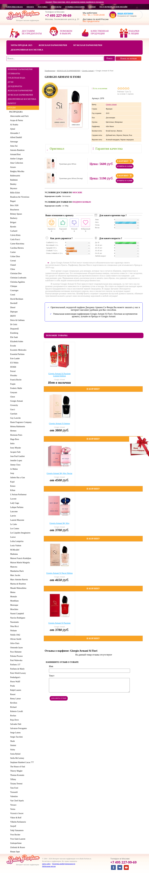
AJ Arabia (13, 125)
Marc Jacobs (14, 575)
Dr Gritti (13, 324)
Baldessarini (14, 176)
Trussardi (13, 792)
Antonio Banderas (17, 150)
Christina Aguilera (17, 282)
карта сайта (46, 864)
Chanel (12, 265)
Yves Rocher (14, 835)
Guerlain (13, 414)
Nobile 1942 (14, 635)
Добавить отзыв (58, 698)
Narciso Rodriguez (17, 618)
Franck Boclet (15, 380)
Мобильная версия (49, 866)
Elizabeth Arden (16, 341)
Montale (13, 597)
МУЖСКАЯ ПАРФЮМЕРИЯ (20, 95)
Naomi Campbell (16, 614)
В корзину (124, 161)
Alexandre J (14, 133)
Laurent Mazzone (16, 520)
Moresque (13, 605)
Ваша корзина (125, 13)
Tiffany (12, 779)
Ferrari (12, 371)
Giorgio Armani (16, 401)
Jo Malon (13, 469)
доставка (42, 7)
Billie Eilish (14, 193)
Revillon (13, 703)
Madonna (13, 554)
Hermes (12, 431)
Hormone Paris (15, 435)
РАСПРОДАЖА (16, 112)
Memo (12, 592)
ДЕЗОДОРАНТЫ (15, 86)
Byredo (12, 227)
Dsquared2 (14, 329)
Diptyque (13, 312)
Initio (11, 443)
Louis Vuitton (15, 545)
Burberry (13, 218)
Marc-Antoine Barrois (18, 580)
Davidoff (13, 303)
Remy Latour (15, 699)
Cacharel (13, 231)
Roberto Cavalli (16, 711)
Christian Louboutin (17, 278)
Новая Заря (14, 852)
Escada (12, 346)
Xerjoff (12, 826)
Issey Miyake (15, 448)
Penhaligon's (14, 677)
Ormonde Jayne (16, 648)
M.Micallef (14, 550)
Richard (12, 707)
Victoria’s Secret (16, 813)
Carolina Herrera (16, 248)
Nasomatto (14, 622)
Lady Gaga (14, 503)
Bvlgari (12, 222)
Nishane (13, 631)
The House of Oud (17, 767)
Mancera (13, 567)
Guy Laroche (15, 418)
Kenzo (12, 486)
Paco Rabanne (15, 652)
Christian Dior (15, 273)
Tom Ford (13, 788)
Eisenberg (13, 333)
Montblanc (14, 601)
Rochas (12, 716)
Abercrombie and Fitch (19, 116)
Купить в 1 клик (125, 166)
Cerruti (12, 261)
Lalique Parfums (16, 507)
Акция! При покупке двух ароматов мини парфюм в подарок (74, 2)
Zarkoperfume (15, 843)
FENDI (12, 367)
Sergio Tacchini (16, 737)
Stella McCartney (16, 758)
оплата (30, 7)
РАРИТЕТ (12, 103)
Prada (12, 686)
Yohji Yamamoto (16, 830)
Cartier (12, 252)
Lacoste (12, 499)
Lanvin (12, 516)
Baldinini (13, 180)
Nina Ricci (14, 626)
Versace (12, 805)
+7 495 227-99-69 (58, 15)
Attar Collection (16, 163)
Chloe (12, 269)
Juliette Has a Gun (17, 477)
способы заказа (14, 7)
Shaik (12, 741)
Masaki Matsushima (17, 588)
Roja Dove (14, 720)
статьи (92, 7)
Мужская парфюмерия (87, 45)
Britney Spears (15, 214)
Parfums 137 (14, 665)
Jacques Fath (14, 452)
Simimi (12, 745)
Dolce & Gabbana (17, 320)
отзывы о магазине (75, 7)
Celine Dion (14, 256)
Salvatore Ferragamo (18, 728)
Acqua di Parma (16, 120)
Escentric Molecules (17, 350)
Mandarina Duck (16, 571)
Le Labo (13, 524)
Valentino (13, 796)
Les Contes (14, 528)
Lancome (13, 511)
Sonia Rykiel (14, 754)
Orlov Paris (14, 643)
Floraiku (13, 375)
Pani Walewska (15, 660)
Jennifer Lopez (15, 460)
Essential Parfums (17, 354)
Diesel (12, 307)
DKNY (12, 316)
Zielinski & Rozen (17, 847)
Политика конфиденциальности (63, 864)
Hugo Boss (14, 439)
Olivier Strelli (15, 639)
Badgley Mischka (16, 171)
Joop (11, 473)
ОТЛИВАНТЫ (14, 74)
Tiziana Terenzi (15, 784)
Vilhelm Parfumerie (17, 822)
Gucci (12, 409)
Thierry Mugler (15, 771)
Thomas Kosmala (16, 775)
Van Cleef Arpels (16, 801)
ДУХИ (10, 82)
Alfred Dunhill (15, 137)
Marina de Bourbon (17, 584)
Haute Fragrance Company (20, 422)
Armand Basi (15, 154)
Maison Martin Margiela (19, 562)
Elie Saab (13, 337)
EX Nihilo (13, 363)
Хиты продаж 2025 (21, 45)
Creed (12, 295)
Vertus (12, 809)
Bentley (12, 184)
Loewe (12, 537)
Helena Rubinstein (17, 426)
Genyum (13, 392)
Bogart (12, 201)
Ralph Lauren (15, 690)
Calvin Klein (14, 235)
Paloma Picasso (16, 656)
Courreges (13, 290)
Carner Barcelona (16, 244)
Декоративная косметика (27, 50)
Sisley (12, 750)
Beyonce (13, 188)
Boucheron (14, 210)
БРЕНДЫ (12, 108)
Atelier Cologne (16, 159)
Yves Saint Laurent (17, 839)
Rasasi (12, 694)
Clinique (13, 286)
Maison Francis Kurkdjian (20, 558)
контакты (56, 7)
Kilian (12, 490)
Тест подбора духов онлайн (113, 7)
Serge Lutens (15, 733)
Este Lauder (14, 358)
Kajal (11, 482)
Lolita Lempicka (16, 541)
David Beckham (16, 299)
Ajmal (12, 129)
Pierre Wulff (14, 682)
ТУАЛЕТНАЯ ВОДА (16, 78)
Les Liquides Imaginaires (19, 533)
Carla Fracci (14, 239)
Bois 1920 (13, 205)
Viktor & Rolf (15, 818)
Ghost (12, 397)
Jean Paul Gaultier (17, 456)
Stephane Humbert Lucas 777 (21, 762)
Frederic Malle (15, 388)
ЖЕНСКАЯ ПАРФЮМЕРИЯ (20, 91)
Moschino (13, 609)
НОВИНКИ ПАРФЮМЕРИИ (20, 69)
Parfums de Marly (17, 669)
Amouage (13, 142)
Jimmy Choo (14, 465)
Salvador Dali (15, 724)
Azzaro (12, 167)
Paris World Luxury (17, 673)
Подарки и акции (133, 32)
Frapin (12, 384)
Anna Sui (13, 146)
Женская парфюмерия (52, 45)
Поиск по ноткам (128, 58)
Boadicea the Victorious (19, 197)
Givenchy (13, 405)
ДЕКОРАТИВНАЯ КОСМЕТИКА (22, 99)
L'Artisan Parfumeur (18, 494)
